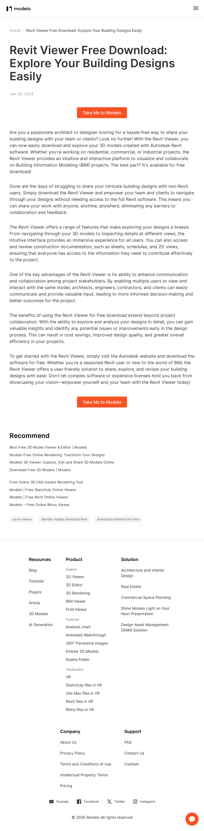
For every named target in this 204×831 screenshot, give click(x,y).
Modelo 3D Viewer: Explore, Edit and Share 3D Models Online (62, 462)
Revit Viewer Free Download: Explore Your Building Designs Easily (84, 30)
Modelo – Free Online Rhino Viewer (40, 504)
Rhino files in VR (80, 709)
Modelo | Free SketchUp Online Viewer (43, 489)
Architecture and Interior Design (142, 573)
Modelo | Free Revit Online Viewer (39, 497)
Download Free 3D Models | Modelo (40, 470)
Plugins (35, 592)
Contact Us (134, 753)
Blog (33, 570)
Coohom (131, 764)
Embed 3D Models (82, 651)
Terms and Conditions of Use (85, 764)
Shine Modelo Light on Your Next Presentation (145, 611)
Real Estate (131, 586)
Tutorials (36, 581)
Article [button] (15, 30)
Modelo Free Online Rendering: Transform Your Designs (57, 455)
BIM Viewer (76, 601)
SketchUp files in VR (84, 685)
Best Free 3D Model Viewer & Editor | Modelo (48, 447)
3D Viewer (75, 576)
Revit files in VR (79, 701)
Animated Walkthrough (86, 635)
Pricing (66, 785)
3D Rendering (78, 593)
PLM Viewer (76, 609)
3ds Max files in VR (83, 693)
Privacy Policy (72, 753)
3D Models (38, 613)
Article (34, 602)
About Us (68, 742)
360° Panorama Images (87, 643)
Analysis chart (78, 626)
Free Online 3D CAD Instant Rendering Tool (46, 482)
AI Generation (41, 624)
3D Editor (74, 584)
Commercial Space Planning (146, 597)
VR (68, 676)
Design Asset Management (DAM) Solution (145, 627)
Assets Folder (77, 659)
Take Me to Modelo (102, 112)
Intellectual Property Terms (84, 774)
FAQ (128, 742)
